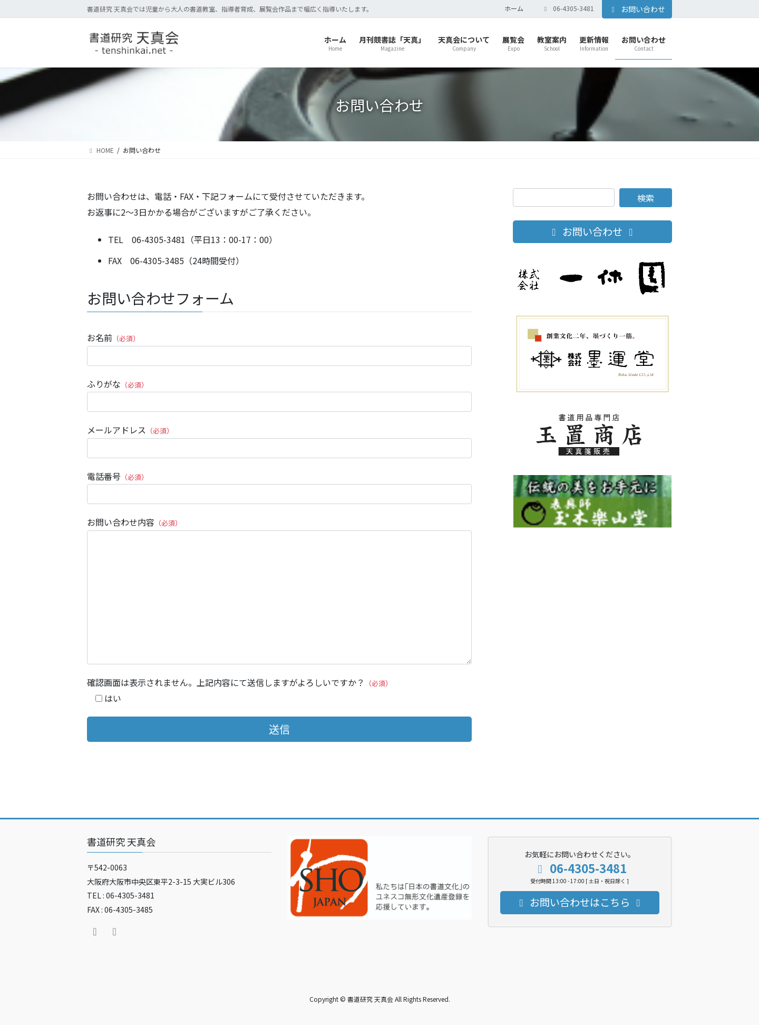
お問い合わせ (637, 9)
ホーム (513, 8)
